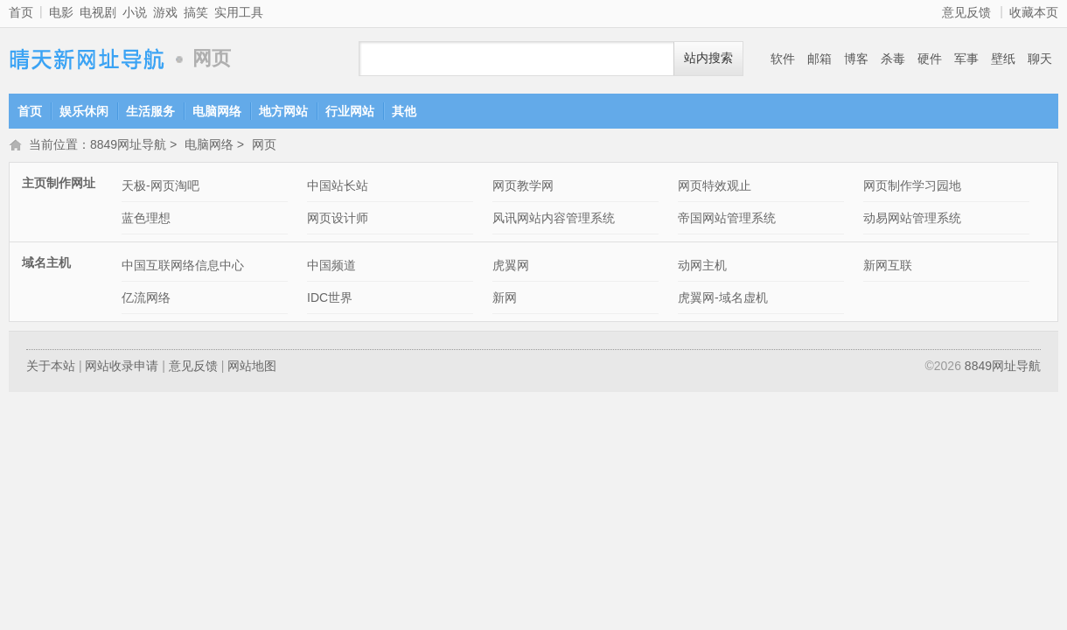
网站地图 (251, 367)
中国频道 (331, 267)
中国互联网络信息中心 (183, 267)
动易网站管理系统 (912, 220)
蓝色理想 (146, 220)
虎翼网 (510, 267)
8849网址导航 (87, 59)
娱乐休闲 (83, 111)
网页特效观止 (714, 187)
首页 (21, 12)
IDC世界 (329, 299)
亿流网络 (146, 299)
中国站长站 (337, 187)
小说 (134, 12)
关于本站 (50, 367)
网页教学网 (523, 187)
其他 (404, 111)
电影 (61, 12)
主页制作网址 (58, 185)
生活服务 (150, 111)
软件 (783, 59)
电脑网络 (216, 111)
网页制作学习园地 (912, 187)
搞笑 (196, 12)
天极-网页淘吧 (160, 187)
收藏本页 (1033, 12)
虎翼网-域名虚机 (723, 299)
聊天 (1040, 59)
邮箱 (819, 59)
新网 (504, 299)
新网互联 (887, 267)
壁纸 (1003, 59)
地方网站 (283, 111)
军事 (966, 59)
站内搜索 (708, 58)
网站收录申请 (121, 367)
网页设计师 (337, 220)
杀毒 (893, 59)
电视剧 (98, 12)
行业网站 (349, 111)
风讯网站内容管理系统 (553, 220)
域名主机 (46, 264)
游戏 (165, 12)
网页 (264, 146)
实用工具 (238, 12)
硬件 (929, 59)
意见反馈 (966, 12)
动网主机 (702, 267)
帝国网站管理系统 (727, 220)
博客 (856, 59)
